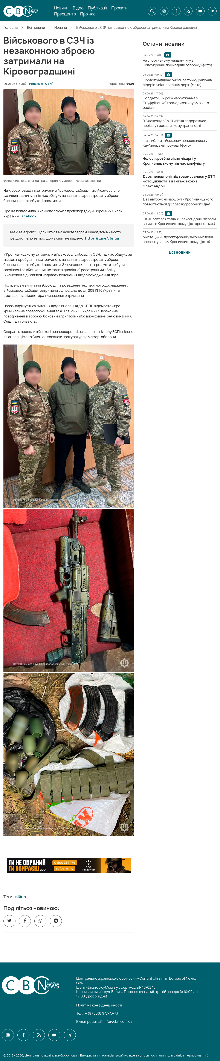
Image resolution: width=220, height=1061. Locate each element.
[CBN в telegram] (212, 11)
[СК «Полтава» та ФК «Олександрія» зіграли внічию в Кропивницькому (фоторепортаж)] (179, 221)
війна (20, 897)
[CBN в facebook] (176, 11)
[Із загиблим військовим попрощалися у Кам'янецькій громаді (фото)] (175, 143)
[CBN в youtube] (200, 11)
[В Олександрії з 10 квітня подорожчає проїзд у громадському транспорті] (174, 123)
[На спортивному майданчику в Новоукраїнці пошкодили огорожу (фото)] (177, 62)
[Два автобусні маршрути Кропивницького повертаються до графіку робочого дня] (178, 201)
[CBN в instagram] (164, 11)
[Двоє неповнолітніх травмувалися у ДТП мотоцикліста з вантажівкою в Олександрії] (179, 181)
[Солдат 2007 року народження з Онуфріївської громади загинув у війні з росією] (176, 103)
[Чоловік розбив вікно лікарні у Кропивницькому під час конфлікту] (174, 160)
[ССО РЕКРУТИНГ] (69, 865)
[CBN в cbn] (188, 11)
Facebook (28, 216)
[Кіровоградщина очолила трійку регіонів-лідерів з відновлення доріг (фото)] (178, 82)
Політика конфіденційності (99, 1005)
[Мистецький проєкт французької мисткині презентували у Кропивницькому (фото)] (178, 239)
